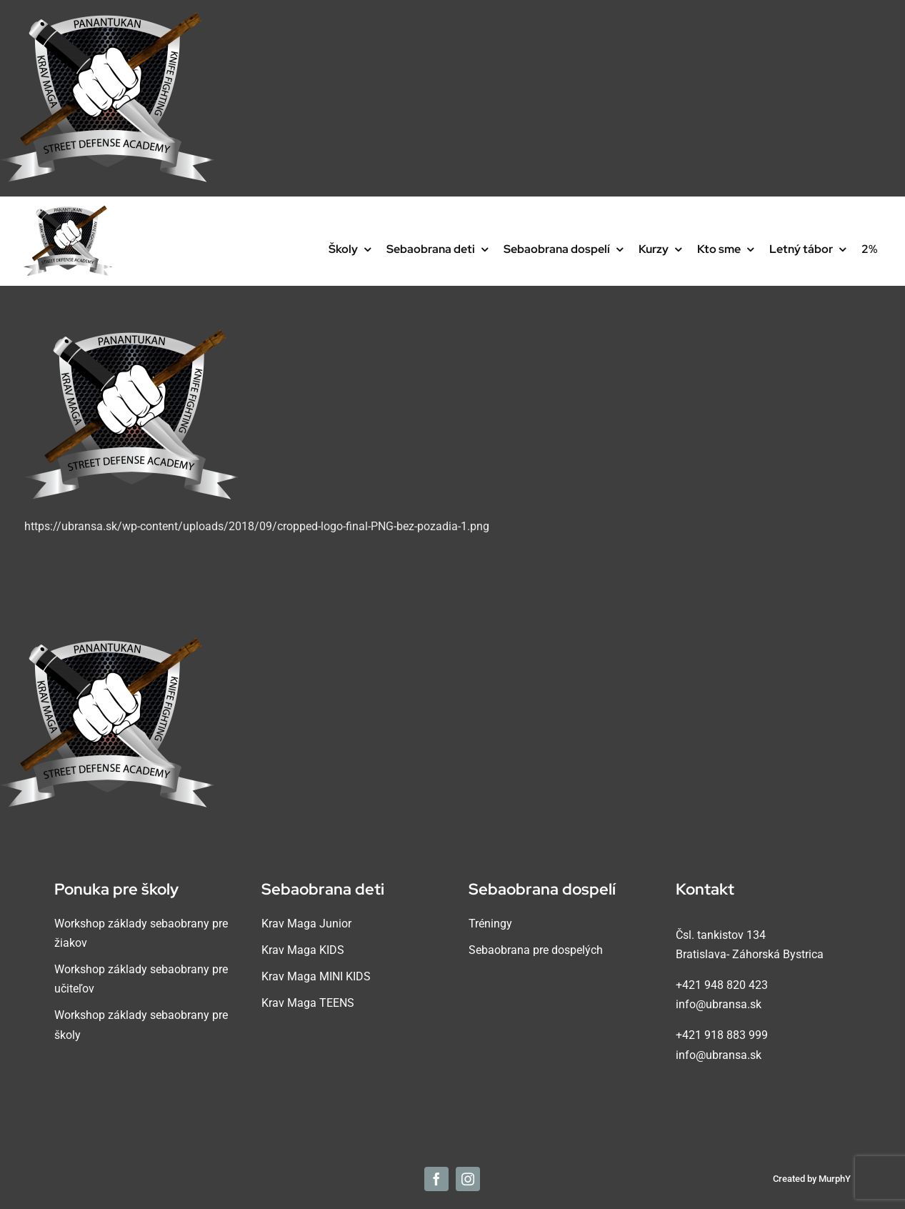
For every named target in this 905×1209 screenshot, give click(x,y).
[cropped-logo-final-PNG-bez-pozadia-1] (68, 210)
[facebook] (436, 1179)
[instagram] (468, 1179)
